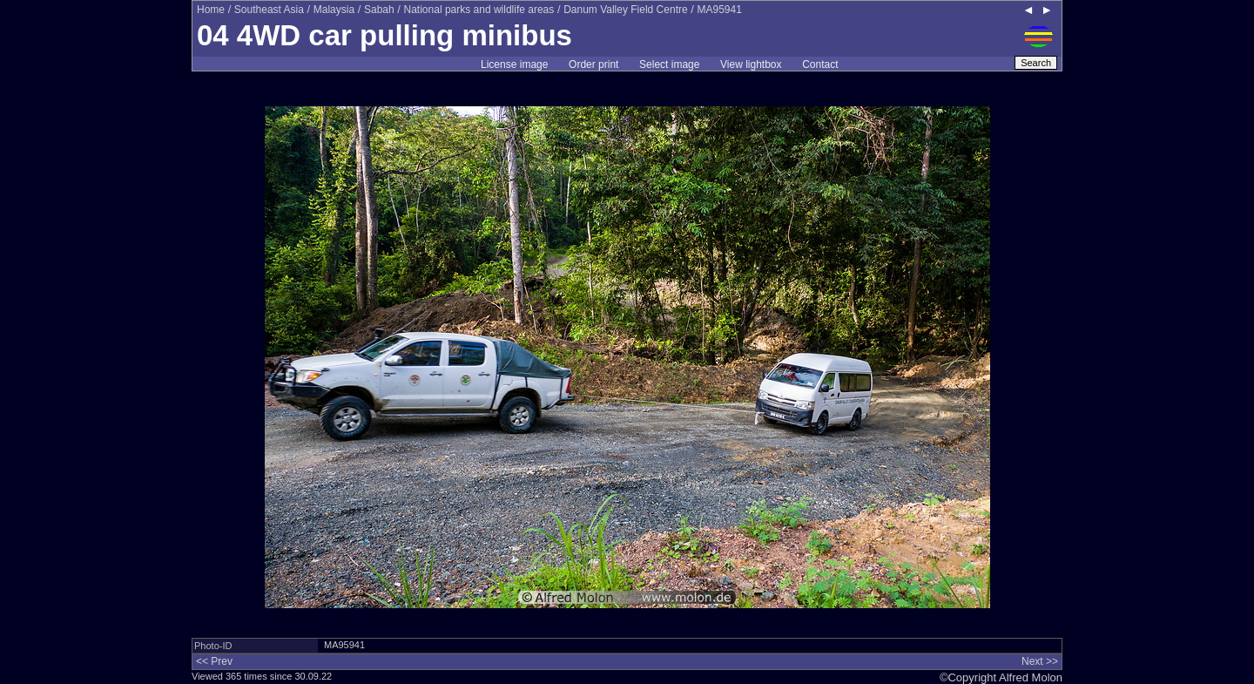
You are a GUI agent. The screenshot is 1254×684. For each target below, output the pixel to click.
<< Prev (214, 661)
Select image (669, 64)
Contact (820, 64)
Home (211, 9)
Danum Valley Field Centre (625, 9)
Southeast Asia (269, 9)
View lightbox (751, 64)
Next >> (1039, 661)
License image (514, 64)
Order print (593, 64)
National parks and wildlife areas (479, 9)
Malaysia (334, 9)
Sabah (379, 9)
